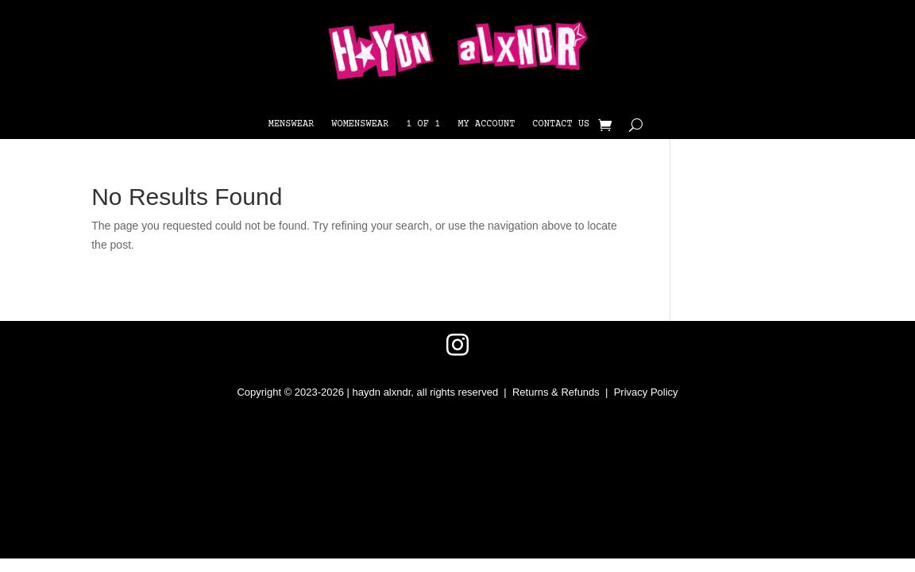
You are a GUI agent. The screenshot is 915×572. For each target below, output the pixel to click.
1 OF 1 (423, 124)
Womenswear (359, 124)
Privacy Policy (646, 392)
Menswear (291, 124)
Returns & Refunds (556, 392)
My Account (486, 124)
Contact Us (560, 124)
